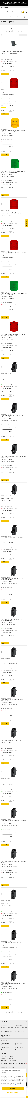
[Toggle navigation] (2, 12)
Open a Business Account (5, 1044)
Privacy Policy (18, 1025)
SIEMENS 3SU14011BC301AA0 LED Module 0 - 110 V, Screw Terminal (13, 821)
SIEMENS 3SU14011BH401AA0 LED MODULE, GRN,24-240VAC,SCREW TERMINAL (12, 620)
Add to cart (5, 74)
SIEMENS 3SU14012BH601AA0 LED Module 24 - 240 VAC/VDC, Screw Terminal (12, 375)
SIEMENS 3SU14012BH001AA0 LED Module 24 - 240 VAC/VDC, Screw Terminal (12, 497)
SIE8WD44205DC (5, 170)
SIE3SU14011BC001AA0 (6, 860)
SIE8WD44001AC (5, 292)
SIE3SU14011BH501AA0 (6, 577)
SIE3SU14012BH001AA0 (6, 495)
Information (14, 1022)
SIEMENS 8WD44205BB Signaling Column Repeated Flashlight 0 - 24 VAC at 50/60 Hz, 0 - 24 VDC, (13, 212)
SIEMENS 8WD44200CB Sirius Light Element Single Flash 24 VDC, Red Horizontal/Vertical (13, 253)
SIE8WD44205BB (5, 210)
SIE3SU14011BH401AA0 (6, 618)
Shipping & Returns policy (6, 1032)
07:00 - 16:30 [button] (23, 3)
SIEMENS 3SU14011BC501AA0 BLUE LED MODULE (11, 740)
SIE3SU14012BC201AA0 (6, 536)
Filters (7, 25)
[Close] (24, 1070)
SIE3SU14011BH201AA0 (6, 658)
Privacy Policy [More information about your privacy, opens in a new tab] (18, 1084)
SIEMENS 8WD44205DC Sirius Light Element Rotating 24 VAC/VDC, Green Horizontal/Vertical (13, 172)
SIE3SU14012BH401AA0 (6, 414)
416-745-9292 (5, 7)
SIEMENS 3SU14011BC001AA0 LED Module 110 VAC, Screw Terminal (13, 862)
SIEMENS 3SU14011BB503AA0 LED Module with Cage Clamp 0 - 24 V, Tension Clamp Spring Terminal (12, 943)
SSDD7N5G (3, 50)
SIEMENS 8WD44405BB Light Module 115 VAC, (11, 90)
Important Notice (19, 1031)
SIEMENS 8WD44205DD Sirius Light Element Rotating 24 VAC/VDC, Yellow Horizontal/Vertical (13, 131)
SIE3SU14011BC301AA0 (6, 819)
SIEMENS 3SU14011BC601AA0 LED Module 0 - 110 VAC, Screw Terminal (13, 700)
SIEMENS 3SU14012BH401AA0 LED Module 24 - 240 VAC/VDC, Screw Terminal (12, 416)
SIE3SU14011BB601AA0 (6, 900)
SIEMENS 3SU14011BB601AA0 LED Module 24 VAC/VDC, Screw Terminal (13, 902)
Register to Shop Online (19, 1044)
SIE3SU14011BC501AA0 (6, 739)
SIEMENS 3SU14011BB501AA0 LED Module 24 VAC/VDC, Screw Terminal (13, 984)
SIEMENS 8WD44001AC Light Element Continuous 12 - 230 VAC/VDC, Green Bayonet (14, 294)
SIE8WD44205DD (5, 129)
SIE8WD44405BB (5, 89)
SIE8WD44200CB (5, 251)
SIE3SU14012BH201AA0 (6, 455)
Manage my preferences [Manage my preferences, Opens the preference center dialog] (13, 1092)
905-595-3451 (13, 1060)
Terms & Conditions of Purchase (21, 1028)
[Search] (14, 16)
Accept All (12, 1088)
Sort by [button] (20, 25)
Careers (17, 1049)
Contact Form (4, 1049)
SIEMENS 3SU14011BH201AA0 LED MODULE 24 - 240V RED (13, 660)
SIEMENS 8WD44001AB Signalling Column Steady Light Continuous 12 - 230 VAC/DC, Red (13, 335)
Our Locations (5, 1047)
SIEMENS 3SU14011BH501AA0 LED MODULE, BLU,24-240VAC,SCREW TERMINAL (12, 579)
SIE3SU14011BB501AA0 (6, 982)
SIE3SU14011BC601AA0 (6, 698)
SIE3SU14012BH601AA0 (6, 373)
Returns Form (19, 1047)
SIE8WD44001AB (5, 333)
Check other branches (7, 63)
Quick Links (14, 1040)
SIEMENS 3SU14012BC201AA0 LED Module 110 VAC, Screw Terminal (14, 538)
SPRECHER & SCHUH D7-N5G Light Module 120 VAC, (12, 51)
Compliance (4, 1025)
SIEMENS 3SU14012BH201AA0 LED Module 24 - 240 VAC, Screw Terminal (13, 457)
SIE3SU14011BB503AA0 (6, 941)
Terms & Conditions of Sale (7, 1028)
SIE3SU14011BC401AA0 (6, 778)
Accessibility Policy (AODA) (6, 1036)
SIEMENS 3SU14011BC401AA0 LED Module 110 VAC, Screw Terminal (13, 780)
